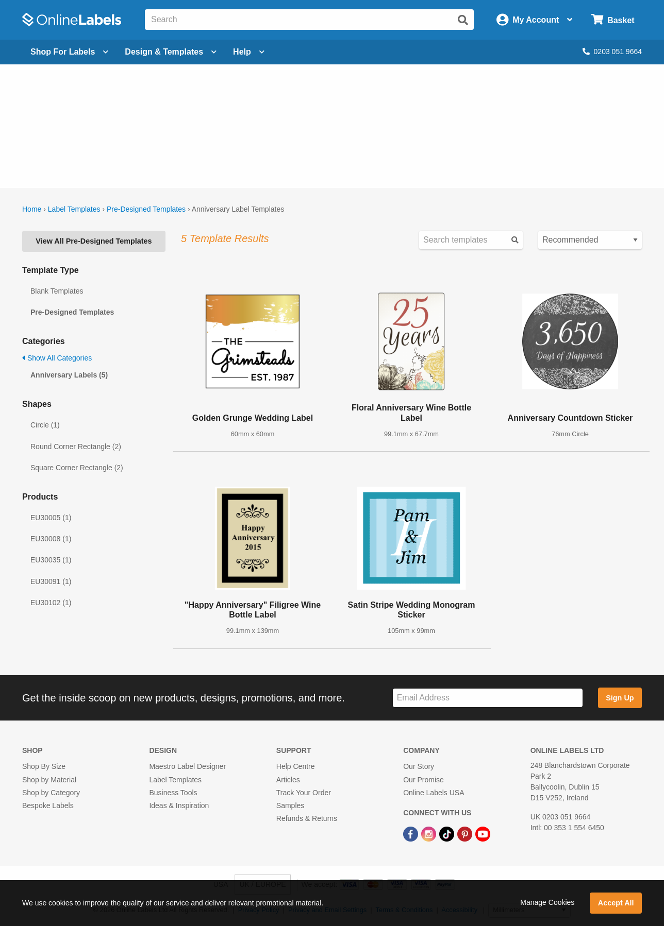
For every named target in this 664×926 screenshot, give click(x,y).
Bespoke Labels (48, 805)
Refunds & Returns (306, 818)
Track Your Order (303, 792)
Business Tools (173, 792)
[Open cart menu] (613, 19)
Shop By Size (43, 766)
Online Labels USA (433, 792)
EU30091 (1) (50, 581)
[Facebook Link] (411, 833)
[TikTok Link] (447, 833)
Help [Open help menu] (248, 51)
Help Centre (295, 766)
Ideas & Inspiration (179, 805)
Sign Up (620, 698)
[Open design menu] (171, 52)
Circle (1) (45, 425)
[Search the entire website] (309, 19)
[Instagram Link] (429, 833)
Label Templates (74, 209)
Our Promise (423, 780)
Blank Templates (56, 291)
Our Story (418, 766)
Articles (288, 780)
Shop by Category (51, 792)
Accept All (616, 903)
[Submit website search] (463, 20)
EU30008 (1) (50, 539)
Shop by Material (49, 780)
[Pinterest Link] (465, 833)
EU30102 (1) (50, 602)
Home (31, 209)
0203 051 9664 (612, 51)
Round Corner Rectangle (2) (75, 446)
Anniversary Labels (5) (69, 375)
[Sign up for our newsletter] (488, 698)
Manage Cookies (547, 902)
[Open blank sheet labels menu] (69, 52)
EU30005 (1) (50, 517)
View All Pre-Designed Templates (94, 241)
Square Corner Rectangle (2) (76, 468)
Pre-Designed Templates (146, 209)
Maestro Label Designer (187, 766)
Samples (290, 805)
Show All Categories (57, 358)
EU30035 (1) (50, 560)
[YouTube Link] (482, 833)
